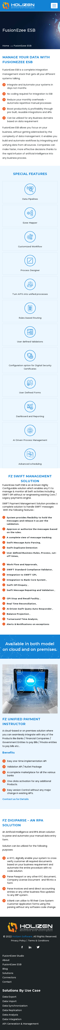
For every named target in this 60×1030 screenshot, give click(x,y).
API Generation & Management (20, 1023)
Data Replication (12, 1010)
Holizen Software (22, 936)
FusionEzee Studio (13, 955)
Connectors (9, 977)
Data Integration (11, 1019)
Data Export (9, 996)
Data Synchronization (15, 1005)
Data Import (9, 1001)
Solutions (7, 973)
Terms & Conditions (38, 940)
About (5, 960)
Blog (5, 968)
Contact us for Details (15, 799)
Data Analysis (10, 1014)
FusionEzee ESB (11, 964)
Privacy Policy (18, 940)
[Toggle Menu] (54, 5)
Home (5, 45)
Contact (7, 981)
